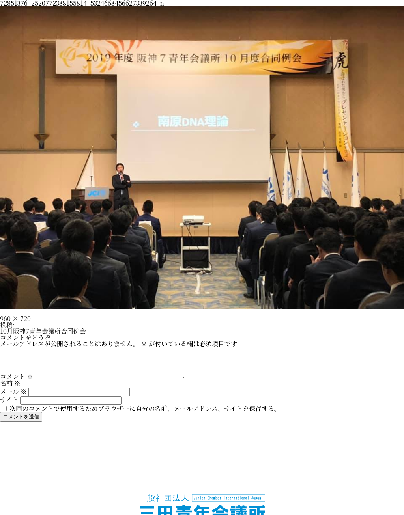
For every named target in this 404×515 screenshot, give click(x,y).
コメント (16, 382)
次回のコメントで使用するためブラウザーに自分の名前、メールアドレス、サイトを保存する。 (145, 414)
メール (13, 397)
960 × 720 (15, 318)
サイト (9, 405)
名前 (10, 389)
